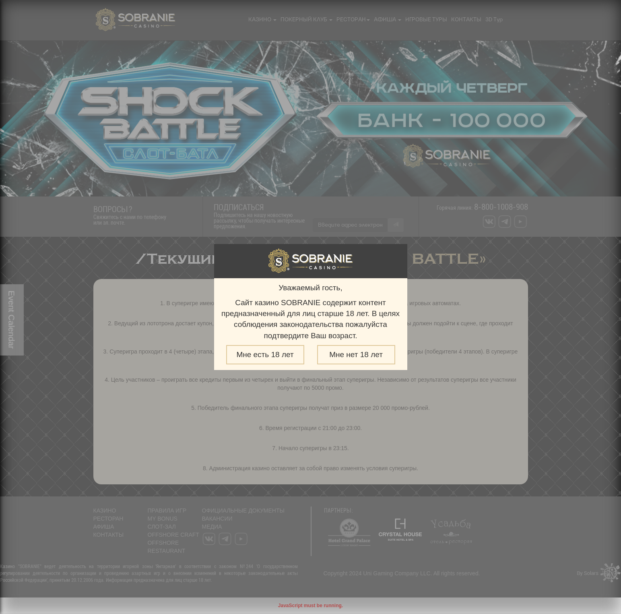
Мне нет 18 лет (356, 354)
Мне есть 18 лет (264, 354)
